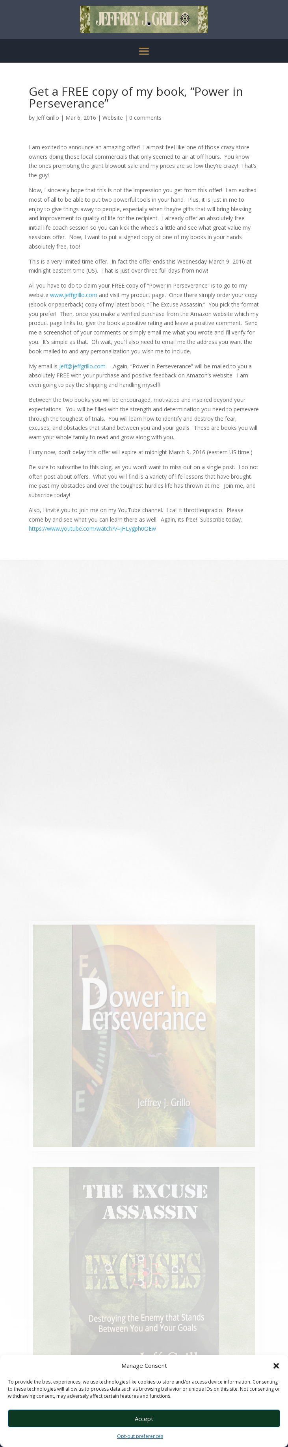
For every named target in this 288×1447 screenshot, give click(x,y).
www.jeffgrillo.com (73, 295)
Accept (144, 1419)
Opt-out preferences (140, 1436)
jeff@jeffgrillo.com (82, 366)
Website (112, 117)
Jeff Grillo (47, 117)
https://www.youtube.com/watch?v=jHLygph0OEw (92, 528)
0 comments (145, 117)
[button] (276, 1366)
